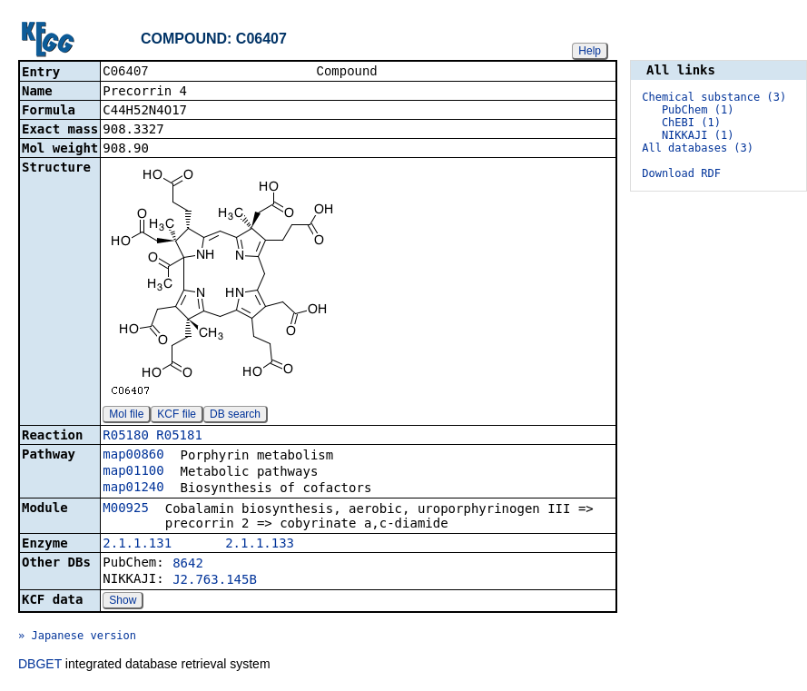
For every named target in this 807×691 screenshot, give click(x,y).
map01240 (133, 488)
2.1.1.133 (259, 545)
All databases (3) (697, 148)
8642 (187, 565)
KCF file (176, 416)
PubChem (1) (697, 110)
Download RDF (681, 173)
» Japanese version (77, 637)
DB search (235, 416)
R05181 (179, 436)
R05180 (126, 436)
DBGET (40, 665)
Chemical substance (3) (714, 97)
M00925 (126, 509)
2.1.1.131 (137, 545)
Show (122, 602)
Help (589, 50)
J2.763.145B (214, 581)
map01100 (133, 472)
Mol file (126, 416)
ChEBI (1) (691, 122)
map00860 (133, 456)
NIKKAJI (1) (697, 135)
